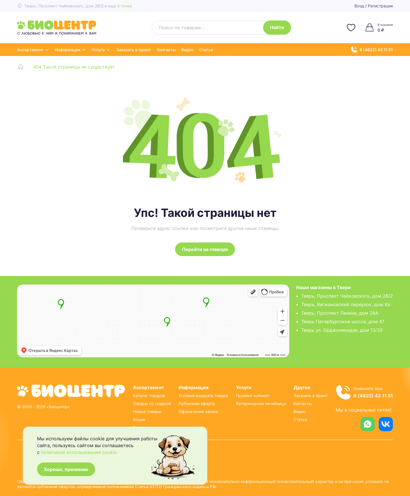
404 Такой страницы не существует (74, 67)
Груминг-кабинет (253, 395)
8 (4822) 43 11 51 (372, 49)
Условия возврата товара (203, 395)
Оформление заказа (198, 411)
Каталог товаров (149, 395)
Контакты (166, 49)
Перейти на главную (205, 249)
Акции (139, 419)
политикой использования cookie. (79, 452)
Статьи (206, 49)
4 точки (124, 5)
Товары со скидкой (152, 403)
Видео (187, 49)
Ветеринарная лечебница (261, 403)
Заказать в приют (133, 49)
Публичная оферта (197, 403)
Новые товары (147, 411)
